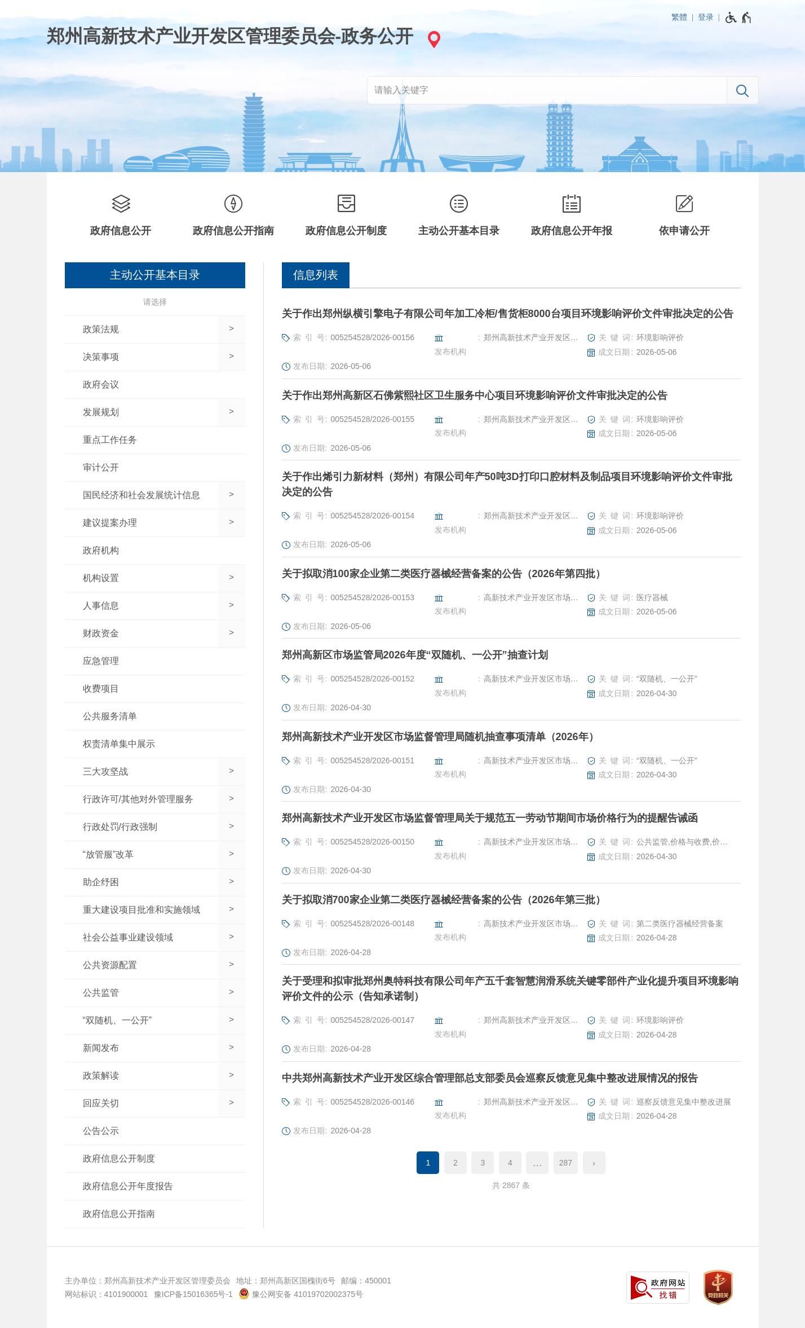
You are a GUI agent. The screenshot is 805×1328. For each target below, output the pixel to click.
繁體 (679, 16)
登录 (706, 16)
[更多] (537, 1162)
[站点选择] (432, 39)
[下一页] (594, 1162)
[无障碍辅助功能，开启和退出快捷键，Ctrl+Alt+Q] (738, 17)
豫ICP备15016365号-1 (193, 1294)
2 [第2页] (455, 1162)
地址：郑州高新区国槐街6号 (285, 1280)
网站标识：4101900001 (106, 1294)
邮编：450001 (366, 1280)
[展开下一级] (231, 329)
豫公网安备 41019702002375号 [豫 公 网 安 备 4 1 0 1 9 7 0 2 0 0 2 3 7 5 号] (300, 1293)
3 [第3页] (482, 1162)
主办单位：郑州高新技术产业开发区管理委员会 (148, 1280)
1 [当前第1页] (428, 1162)
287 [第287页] (565, 1162)
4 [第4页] (510, 1162)
